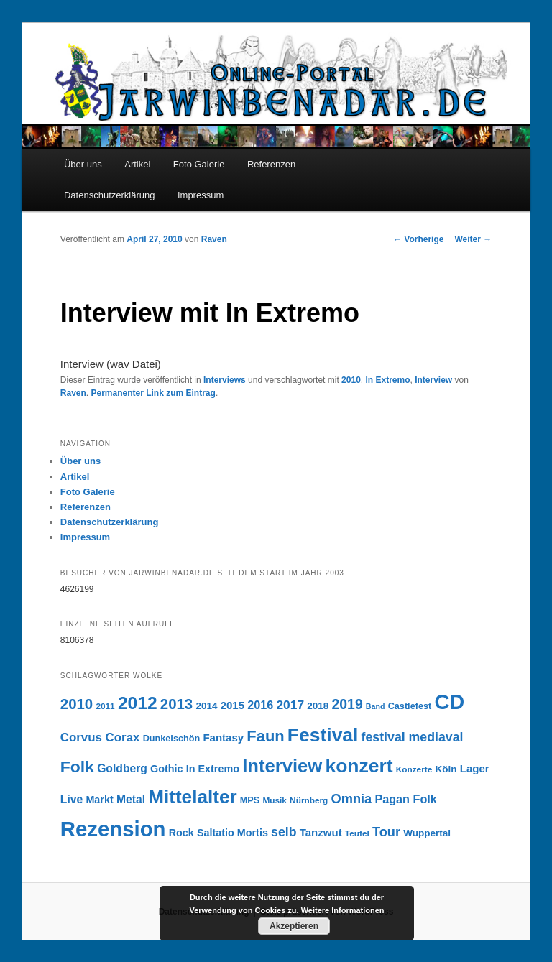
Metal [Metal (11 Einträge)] (130, 799)
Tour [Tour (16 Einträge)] (386, 831)
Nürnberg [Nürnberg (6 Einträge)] (309, 800)
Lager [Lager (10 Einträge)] (474, 768)
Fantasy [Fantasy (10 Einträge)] (223, 737)
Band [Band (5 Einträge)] (375, 706)
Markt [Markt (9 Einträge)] (99, 799)
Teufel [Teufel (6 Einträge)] (357, 833)
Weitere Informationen (343, 910)
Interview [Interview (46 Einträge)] (282, 766)
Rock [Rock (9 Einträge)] (181, 832)
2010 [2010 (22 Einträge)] (76, 704)
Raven (214, 239)
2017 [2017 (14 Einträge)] (290, 705)
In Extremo (387, 380)
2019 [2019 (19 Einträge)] (347, 704)
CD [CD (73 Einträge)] (449, 701)
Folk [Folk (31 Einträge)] (77, 766)
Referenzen (271, 164)
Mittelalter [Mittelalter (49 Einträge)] (192, 797)
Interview (433, 380)
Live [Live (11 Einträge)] (71, 799)
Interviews (224, 380)
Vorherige (418, 239)
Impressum (201, 195)
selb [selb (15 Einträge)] (283, 832)
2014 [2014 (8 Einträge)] (206, 705)
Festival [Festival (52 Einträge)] (323, 735)
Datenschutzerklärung (109, 195)
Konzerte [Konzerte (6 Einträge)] (414, 769)
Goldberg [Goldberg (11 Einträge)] (122, 768)
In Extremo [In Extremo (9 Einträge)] (212, 768)
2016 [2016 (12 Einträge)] (260, 704)
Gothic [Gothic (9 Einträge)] (166, 768)
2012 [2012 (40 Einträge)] (137, 703)
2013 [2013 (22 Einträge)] (176, 704)
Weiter (473, 239)
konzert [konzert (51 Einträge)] (358, 766)
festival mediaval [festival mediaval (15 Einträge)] (413, 737)
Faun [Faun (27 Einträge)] (265, 736)
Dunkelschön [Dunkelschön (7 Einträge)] (172, 739)
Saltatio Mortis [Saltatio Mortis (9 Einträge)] (232, 832)
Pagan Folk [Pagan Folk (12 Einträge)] (405, 798)
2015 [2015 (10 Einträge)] (232, 705)
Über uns (83, 164)
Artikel (137, 164)
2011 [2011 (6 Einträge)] (105, 706)
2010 (351, 380)
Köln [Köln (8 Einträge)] (446, 769)
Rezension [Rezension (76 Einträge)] (113, 829)
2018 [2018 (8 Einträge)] (317, 705)
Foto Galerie (199, 164)
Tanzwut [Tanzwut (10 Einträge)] (321, 832)
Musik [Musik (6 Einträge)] (274, 800)
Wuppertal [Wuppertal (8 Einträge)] (427, 833)
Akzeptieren (294, 926)
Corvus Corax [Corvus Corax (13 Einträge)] (100, 737)
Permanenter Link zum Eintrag (153, 393)
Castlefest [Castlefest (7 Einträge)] (410, 706)
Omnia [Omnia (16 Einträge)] (351, 798)
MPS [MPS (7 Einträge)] (249, 800)
